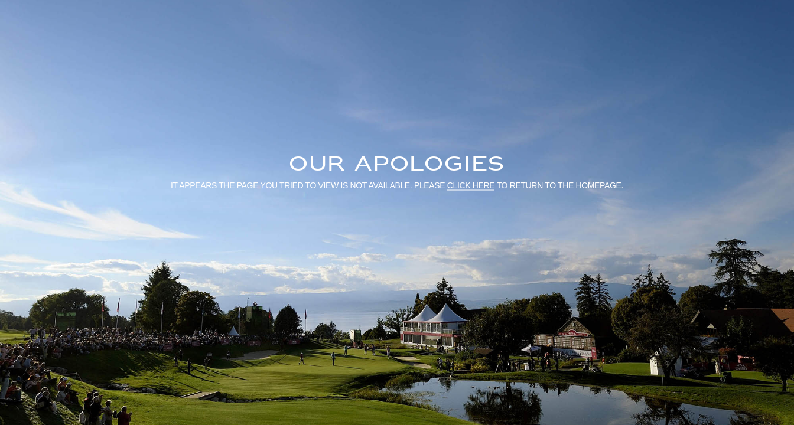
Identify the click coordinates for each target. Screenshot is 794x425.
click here (471, 184)
